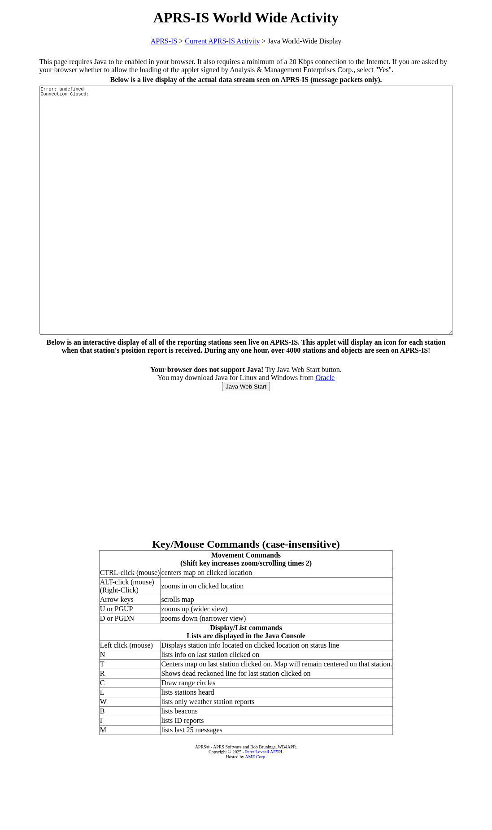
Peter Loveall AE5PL (264, 819)
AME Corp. (255, 823)
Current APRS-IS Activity (222, 41)
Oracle (325, 445)
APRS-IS (164, 41)
